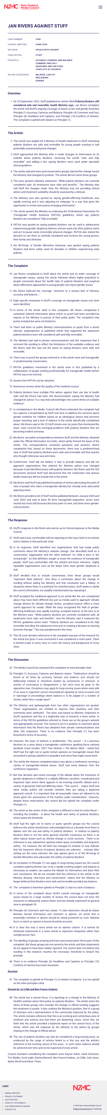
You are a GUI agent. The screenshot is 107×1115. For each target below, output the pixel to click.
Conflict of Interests (15, 1103)
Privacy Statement (14, 1096)
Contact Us (10, 1109)
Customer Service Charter (17, 1106)
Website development (82, 1109)
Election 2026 (11, 1100)
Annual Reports (12, 1093)
